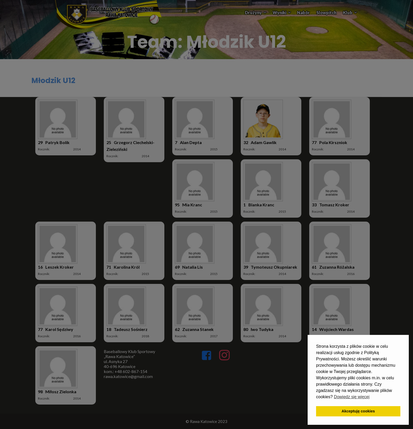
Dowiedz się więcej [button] (352, 397)
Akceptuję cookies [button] (358, 411)
